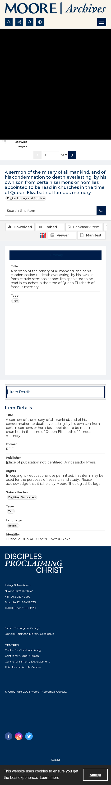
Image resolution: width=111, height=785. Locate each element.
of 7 (63, 155)
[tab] (55, 255)
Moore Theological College (22, 628)
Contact (55, 759)
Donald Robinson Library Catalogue (29, 633)
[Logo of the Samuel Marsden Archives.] (55, 9)
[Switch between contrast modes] (40, 22)
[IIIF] (43, 235)
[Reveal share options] (19, 22)
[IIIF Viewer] (62, 235)
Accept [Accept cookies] (95, 775)
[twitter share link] (29, 736)
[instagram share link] (19, 736)
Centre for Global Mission (22, 656)
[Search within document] (101, 210)
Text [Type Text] (15, 300)
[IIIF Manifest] (91, 235)
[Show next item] (72, 155)
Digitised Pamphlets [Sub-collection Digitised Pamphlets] (22, 497)
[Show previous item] (37, 155)
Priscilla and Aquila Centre (23, 667)
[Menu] (101, 22)
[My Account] (29, 22)
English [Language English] (13, 525)
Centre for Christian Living (23, 650)
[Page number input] (51, 155)
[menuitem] (55, 759)
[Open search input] (9, 22)
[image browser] (18, 144)
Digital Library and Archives (26, 198)
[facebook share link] (8, 736)
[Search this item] (51, 210)
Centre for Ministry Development (27, 661)
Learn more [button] (49, 778)
